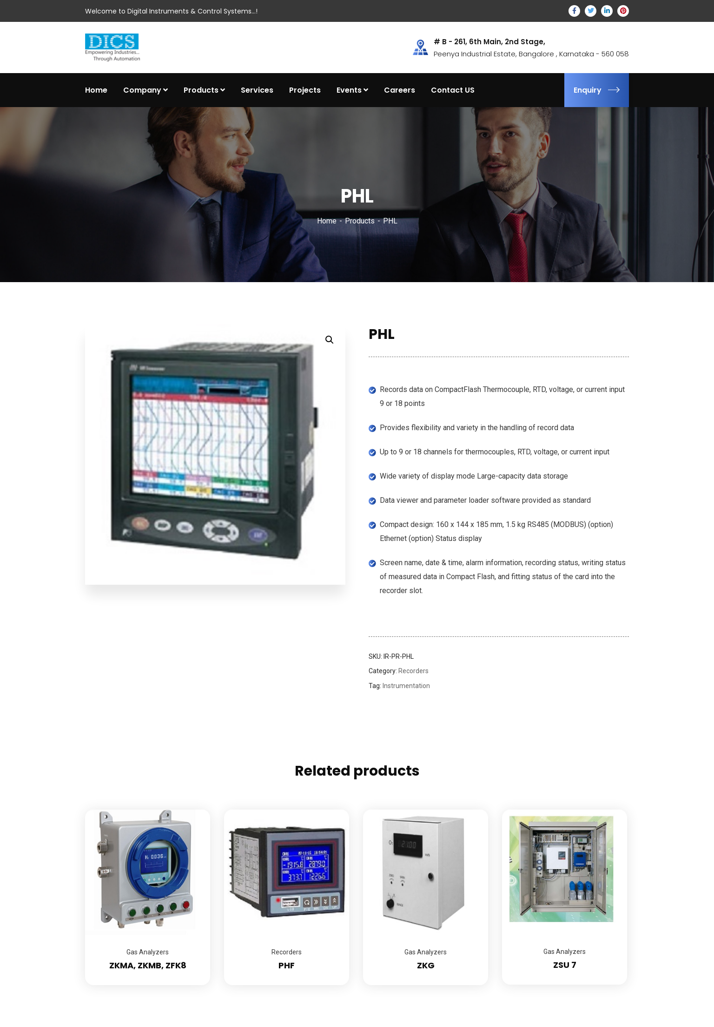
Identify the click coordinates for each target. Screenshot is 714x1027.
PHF (286, 965)
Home (327, 220)
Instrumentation (406, 685)
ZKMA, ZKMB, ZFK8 (147, 965)
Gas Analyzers (147, 952)
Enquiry (597, 90)
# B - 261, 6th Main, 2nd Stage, (489, 42)
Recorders (413, 671)
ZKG (426, 965)
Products (360, 220)
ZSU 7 (564, 965)
